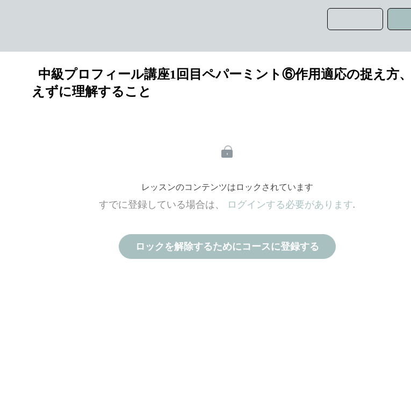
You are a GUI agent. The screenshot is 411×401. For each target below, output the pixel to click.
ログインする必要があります (290, 204)
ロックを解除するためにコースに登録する (227, 246)
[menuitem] (46, 25)
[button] (13, 25)
